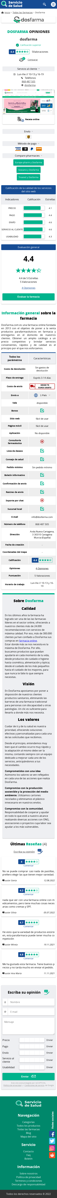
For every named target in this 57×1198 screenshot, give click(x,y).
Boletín (28, 1158)
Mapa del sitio (28, 1136)
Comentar (29, 865)
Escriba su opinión (28, 852)
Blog (28, 1133)
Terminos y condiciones (28, 1180)
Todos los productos (28, 1125)
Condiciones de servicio (34, 1085)
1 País (43, 395)
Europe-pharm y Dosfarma (28, 162)
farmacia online (28, 640)
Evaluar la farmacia (28, 296)
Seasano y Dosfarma (28, 169)
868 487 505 (28, 81)
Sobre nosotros (29, 1173)
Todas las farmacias (28, 1129)
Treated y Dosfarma (28, 177)
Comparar (28, 60)
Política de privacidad (12, 1085)
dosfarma (28, 85)
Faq (28, 1155)
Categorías (28, 1122)
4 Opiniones (28, 288)
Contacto (28, 1151)
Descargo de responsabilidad (28, 1184)
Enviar (25, 1076)
